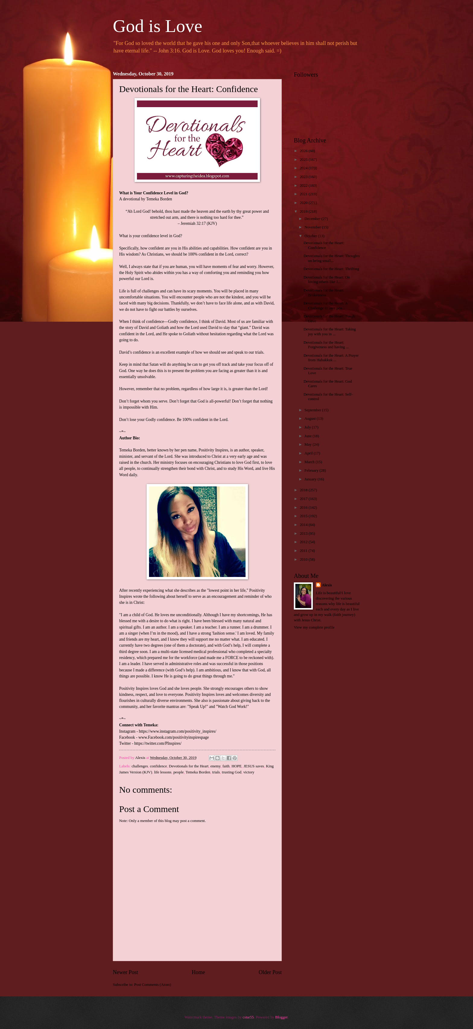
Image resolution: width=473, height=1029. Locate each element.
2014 (304, 525)
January (310, 479)
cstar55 (248, 1017)
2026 (304, 151)
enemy (215, 766)
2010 (304, 559)
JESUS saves (254, 766)
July (308, 427)
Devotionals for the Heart (188, 766)
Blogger (281, 1017)
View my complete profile (314, 627)
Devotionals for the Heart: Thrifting (331, 269)
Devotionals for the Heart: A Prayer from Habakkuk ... (331, 357)
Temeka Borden (198, 772)
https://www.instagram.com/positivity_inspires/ (177, 731)
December (312, 219)
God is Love (157, 26)
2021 (304, 194)
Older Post (270, 972)
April (308, 453)
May (308, 444)
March (310, 462)
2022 (304, 185)
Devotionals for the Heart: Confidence (323, 245)
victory (248, 772)
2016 (304, 507)
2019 (304, 211)
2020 (304, 203)
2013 (304, 533)
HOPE (236, 766)
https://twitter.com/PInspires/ (158, 743)
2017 (304, 499)
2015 (304, 516)
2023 (304, 177)
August (310, 418)
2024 (304, 168)
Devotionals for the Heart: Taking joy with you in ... (329, 331)
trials (216, 772)
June (308, 436)
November (313, 227)
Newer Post (125, 972)
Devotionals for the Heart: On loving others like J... (326, 279)
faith (226, 766)
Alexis (327, 585)
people (178, 772)
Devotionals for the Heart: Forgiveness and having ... (326, 344)
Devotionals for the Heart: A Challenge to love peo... (325, 305)
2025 (304, 160)
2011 (304, 551)
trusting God (232, 772)
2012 (304, 542)
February (311, 470)
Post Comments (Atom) (152, 985)
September (313, 410)
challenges (140, 766)
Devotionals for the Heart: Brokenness (323, 292)
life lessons (163, 772)
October (311, 236)
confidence (158, 766)
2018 (304, 490)
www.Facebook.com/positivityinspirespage (173, 737)
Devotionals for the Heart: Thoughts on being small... (331, 258)
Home (198, 972)
